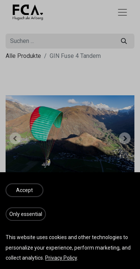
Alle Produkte (23, 55)
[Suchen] (123, 41)
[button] (15, 138)
